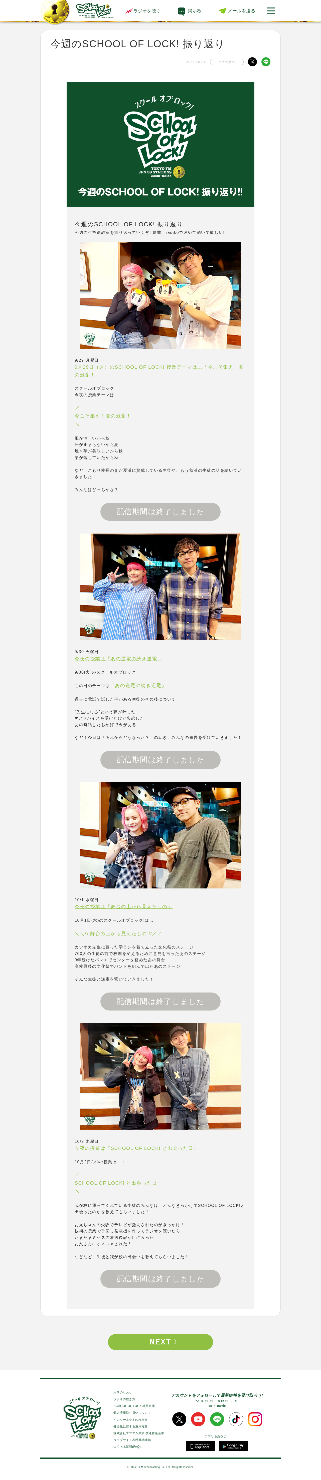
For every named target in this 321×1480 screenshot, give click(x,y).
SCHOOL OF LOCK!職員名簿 (134, 1406)
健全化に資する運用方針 (130, 1426)
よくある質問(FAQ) (126, 1446)
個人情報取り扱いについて (132, 1412)
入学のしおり (122, 1392)
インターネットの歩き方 (130, 1419)
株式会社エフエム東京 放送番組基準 (138, 1433)
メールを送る (241, 10)
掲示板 (195, 10)
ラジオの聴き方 (124, 1399)
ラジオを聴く (143, 11)
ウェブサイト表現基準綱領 (132, 1440)
